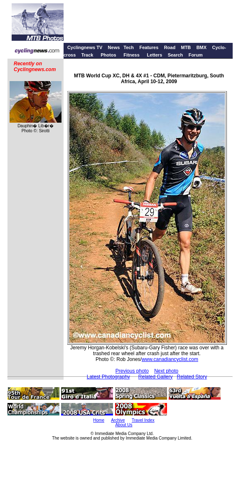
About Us (123, 425)
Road (170, 47)
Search (175, 54)
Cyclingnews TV (84, 47)
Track (87, 54)
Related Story (192, 377)
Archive (118, 420)
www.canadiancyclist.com (170, 359)
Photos (108, 54)
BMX (201, 47)
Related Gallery (155, 377)
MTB (186, 47)
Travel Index (143, 420)
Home (98, 420)
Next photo (166, 371)
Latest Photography (108, 377)
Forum (196, 54)
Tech (128, 47)
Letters (154, 54)
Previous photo (132, 371)
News (114, 47)
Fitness (131, 54)
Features (148, 47)
